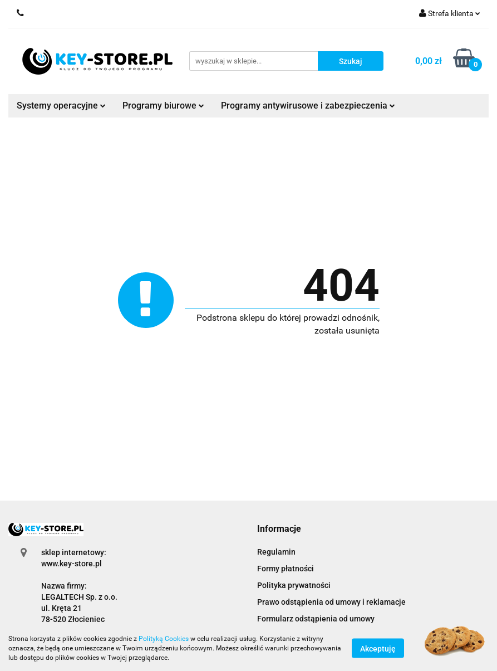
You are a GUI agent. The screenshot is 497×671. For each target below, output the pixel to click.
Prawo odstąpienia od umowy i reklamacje (331, 601)
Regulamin (276, 551)
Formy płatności (285, 568)
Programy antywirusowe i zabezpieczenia (308, 105)
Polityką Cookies (164, 639)
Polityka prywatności (294, 585)
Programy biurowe (163, 105)
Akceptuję (378, 648)
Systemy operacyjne (61, 105)
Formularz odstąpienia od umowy (316, 618)
